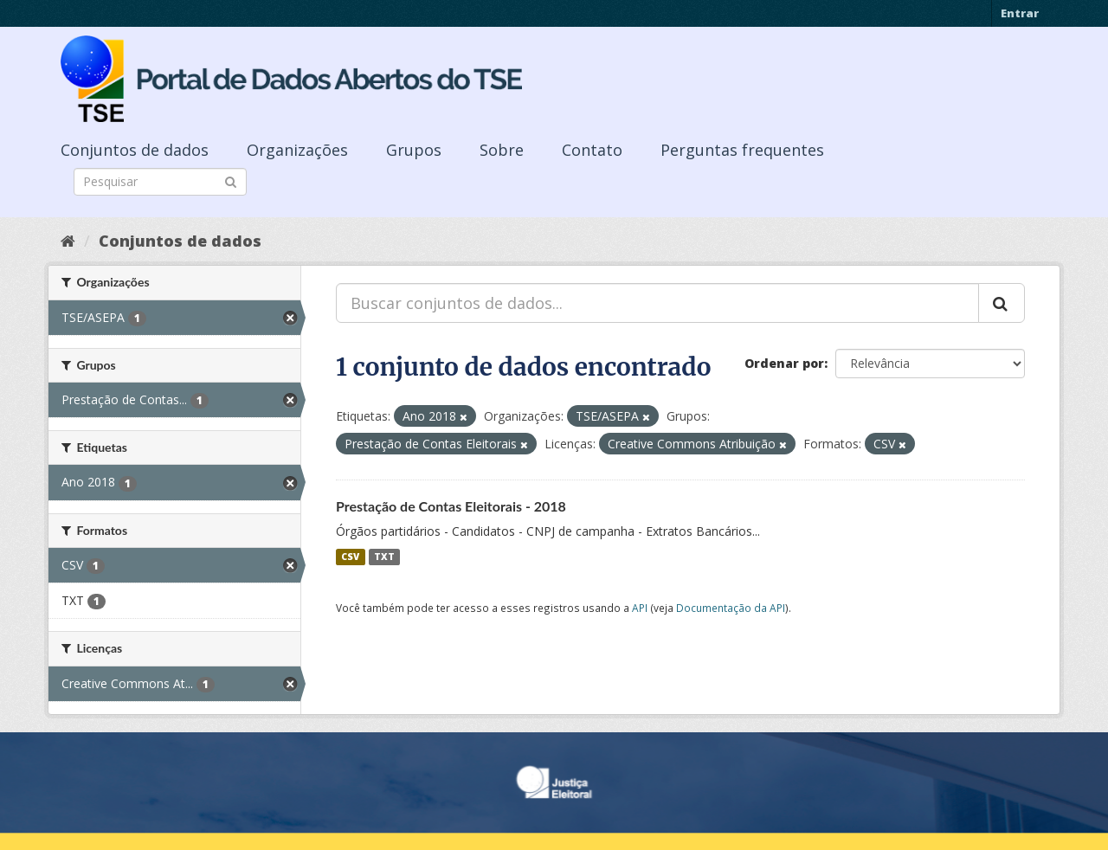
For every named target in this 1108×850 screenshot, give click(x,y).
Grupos (413, 149)
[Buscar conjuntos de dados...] (657, 303)
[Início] (68, 240)
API (639, 608)
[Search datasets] (160, 182)
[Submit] (230, 180)
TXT (384, 557)
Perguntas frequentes (742, 149)
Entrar (1020, 13)
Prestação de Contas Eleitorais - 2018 (451, 506)
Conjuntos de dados (135, 149)
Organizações (297, 149)
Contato (592, 149)
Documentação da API (730, 608)
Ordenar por (784, 363)
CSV (350, 557)
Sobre (502, 149)
